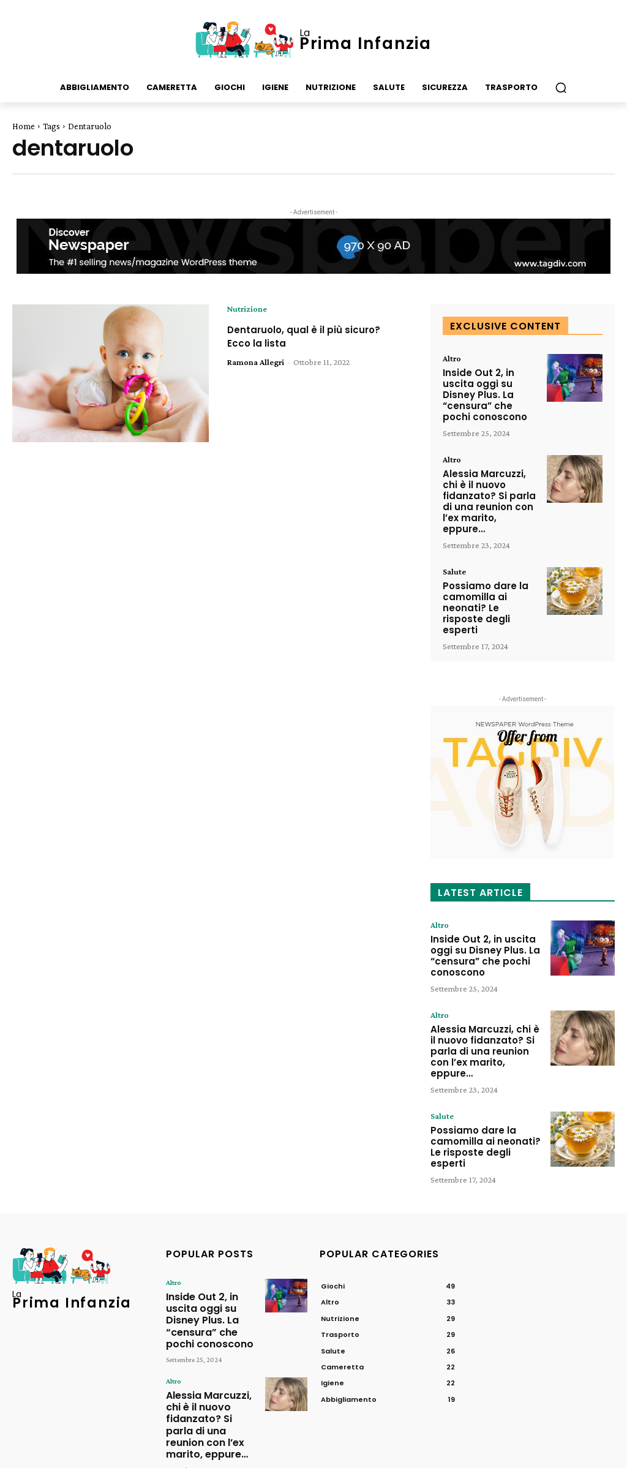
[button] (561, 87)
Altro (452, 358)
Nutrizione (247, 308)
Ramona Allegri (255, 362)
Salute (454, 542)
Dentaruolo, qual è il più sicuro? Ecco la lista (316, 336)
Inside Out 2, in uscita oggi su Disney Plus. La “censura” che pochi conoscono (491, 387)
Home (23, 126)
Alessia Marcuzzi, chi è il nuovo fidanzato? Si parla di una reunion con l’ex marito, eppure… (490, 479)
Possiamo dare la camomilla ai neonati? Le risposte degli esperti (489, 572)
